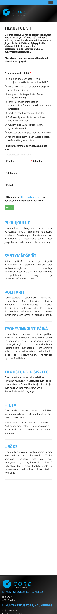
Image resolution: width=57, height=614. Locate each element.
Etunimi (9, 161)
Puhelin (9, 185)
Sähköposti (11, 173)
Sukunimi (36, 161)
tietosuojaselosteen (31, 197)
